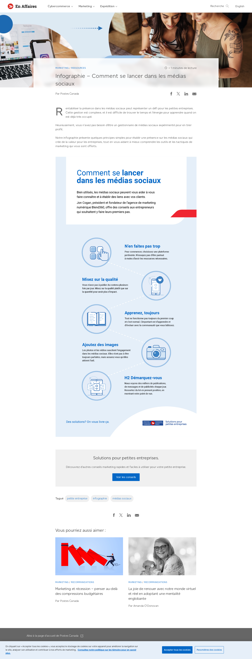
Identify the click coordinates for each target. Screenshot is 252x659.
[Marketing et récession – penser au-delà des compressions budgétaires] (89, 557)
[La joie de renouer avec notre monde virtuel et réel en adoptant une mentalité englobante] (162, 557)
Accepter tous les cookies (177, 650)
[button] (171, 93)
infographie (100, 498)
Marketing (87, 6)
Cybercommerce (60, 6)
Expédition (108, 6)
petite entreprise (77, 498)
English (239, 6)
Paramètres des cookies (209, 650)
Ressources (78, 68)
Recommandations (82, 582)
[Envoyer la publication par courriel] (194, 93)
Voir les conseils (126, 477)
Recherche (219, 6)
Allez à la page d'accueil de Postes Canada (53, 635)
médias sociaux (122, 498)
